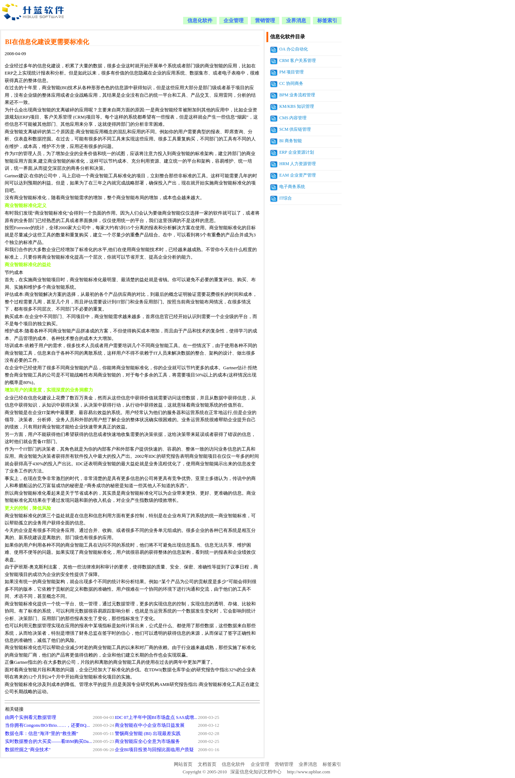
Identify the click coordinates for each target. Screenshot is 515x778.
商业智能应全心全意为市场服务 (147, 741)
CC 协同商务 (291, 83)
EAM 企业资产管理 (297, 175)
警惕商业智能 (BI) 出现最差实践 (148, 733)
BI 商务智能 (290, 140)
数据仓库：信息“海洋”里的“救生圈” (41, 733)
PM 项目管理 (291, 72)
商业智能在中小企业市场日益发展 (150, 725)
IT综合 (285, 198)
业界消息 (296, 20)
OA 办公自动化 (293, 49)
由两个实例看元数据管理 (30, 717)
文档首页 (207, 764)
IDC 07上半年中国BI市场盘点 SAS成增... (156, 717)
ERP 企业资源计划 (296, 152)
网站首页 (183, 764)
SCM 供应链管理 (295, 129)
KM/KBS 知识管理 (296, 106)
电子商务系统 (292, 186)
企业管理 (234, 20)
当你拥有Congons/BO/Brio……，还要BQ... (47, 725)
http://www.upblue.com (308, 771)
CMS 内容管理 (292, 117)
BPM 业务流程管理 (297, 94)
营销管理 (265, 20)
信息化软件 (199, 20)
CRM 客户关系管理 (297, 60)
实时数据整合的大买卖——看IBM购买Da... (48, 741)
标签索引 (327, 20)
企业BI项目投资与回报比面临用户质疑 (154, 749)
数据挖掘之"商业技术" (27, 749)
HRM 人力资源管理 (297, 163)
